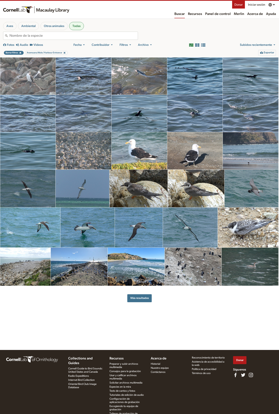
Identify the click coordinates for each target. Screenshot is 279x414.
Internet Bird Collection (81, 380)
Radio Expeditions (78, 376)
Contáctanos (158, 372)
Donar (238, 4)
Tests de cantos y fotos (122, 391)
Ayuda (271, 14)
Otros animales (54, 26)
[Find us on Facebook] (235, 375)
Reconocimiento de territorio (208, 357)
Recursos (195, 14)
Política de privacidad (204, 369)
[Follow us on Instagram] (251, 375)
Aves (9, 26)
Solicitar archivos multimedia (125, 382)
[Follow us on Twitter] (243, 375)
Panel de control (218, 14)
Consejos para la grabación (125, 371)
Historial (155, 364)
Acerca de (255, 14)
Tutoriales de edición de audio (126, 395)
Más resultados (139, 298)
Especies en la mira (120, 386)
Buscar (179, 14)
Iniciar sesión (256, 4)
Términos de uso (201, 373)
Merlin (239, 14)
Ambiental (28, 26)
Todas (76, 26)
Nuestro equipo (160, 368)
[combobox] (73, 36)
